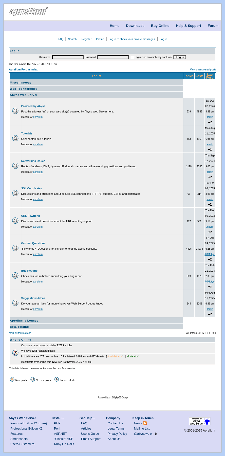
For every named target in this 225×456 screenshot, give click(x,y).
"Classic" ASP (63, 439)
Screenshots (19, 439)
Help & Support (188, 26)
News (138, 423)
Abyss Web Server (24, 94)
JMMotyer (210, 254)
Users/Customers (22, 444)
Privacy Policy (117, 433)
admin (209, 117)
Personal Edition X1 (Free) (28, 423)
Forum (213, 26)
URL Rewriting (30, 215)
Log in (163, 39)
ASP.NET (60, 433)
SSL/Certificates (31, 188)
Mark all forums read (20, 333)
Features (16, 433)
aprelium (37, 117)
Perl (56, 428)
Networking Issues (33, 160)
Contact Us (115, 423)
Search (72, 39)
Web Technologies (24, 88)
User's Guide (90, 433)
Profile (100, 39)
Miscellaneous (21, 82)
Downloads (135, 26)
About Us (114, 439)
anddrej (210, 226)
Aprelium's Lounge (24, 320)
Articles (86, 428)
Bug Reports (29, 270)
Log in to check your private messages (132, 39)
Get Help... (87, 418)
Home (114, 26)
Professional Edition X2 (26, 428)
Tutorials (27, 133)
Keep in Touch (143, 418)
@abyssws (141, 433)
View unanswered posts (203, 69)
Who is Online (20, 339)
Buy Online (160, 26)
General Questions (33, 243)
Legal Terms (116, 428)
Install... (58, 418)
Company (113, 418)
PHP (57, 423)
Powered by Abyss (33, 106)
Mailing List (142, 428)
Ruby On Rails (64, 444)
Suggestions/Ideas (33, 298)
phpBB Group (121, 397)
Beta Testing (19, 326)
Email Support (91, 439)
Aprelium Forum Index (23, 69)
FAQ (60, 39)
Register (86, 39)
